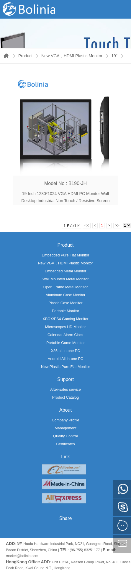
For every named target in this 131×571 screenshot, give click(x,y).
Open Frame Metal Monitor (65, 287)
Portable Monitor (65, 311)
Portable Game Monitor (65, 343)
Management (65, 428)
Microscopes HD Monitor (65, 327)
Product (25, 55)
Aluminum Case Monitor (65, 295)
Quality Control (65, 436)
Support (65, 379)
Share (65, 518)
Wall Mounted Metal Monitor (65, 279)
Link (65, 456)
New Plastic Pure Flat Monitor (65, 367)
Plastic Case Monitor (65, 303)
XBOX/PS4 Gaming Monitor (65, 319)
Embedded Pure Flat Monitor (65, 255)
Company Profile (65, 420)
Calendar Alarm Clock (65, 335)
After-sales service (65, 389)
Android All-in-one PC (65, 359)
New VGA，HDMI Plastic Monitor (71, 55)
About (65, 410)
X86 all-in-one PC (65, 351)
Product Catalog (65, 397)
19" (114, 55)
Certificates (65, 444)
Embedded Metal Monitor (65, 271)
